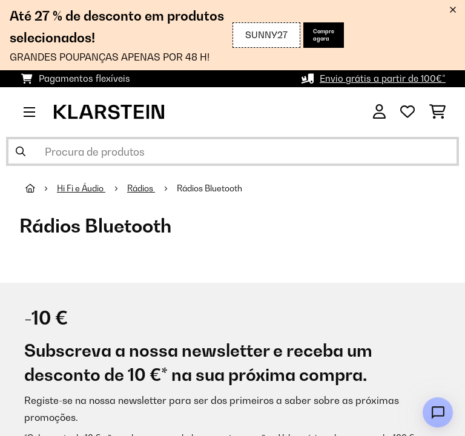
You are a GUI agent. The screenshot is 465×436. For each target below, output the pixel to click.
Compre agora (323, 35)
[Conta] (379, 112)
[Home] (41, 188)
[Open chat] (438, 412)
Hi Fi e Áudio (81, 188)
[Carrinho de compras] (437, 112)
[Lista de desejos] (407, 112)
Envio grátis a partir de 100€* (383, 78)
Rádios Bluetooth (210, 188)
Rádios (141, 188)
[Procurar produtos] (232, 151)
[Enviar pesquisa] (20, 151)
